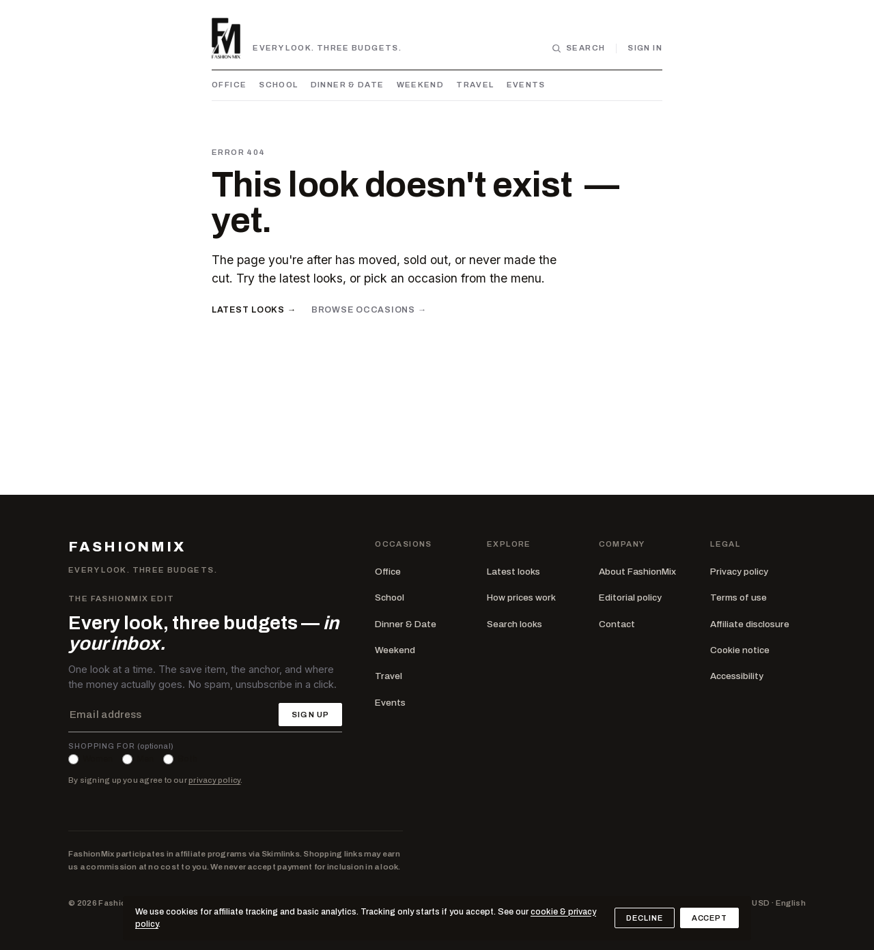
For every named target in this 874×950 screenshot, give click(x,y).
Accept (709, 918)
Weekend (421, 85)
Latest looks (513, 571)
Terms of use (738, 597)
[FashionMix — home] (226, 38)
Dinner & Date (347, 85)
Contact (617, 624)
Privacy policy (739, 571)
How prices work (521, 597)
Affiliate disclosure (749, 624)
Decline (644, 918)
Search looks (514, 624)
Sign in (645, 48)
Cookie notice (740, 650)
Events (526, 85)
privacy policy (214, 780)
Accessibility (736, 676)
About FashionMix (637, 571)
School (278, 85)
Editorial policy (630, 597)
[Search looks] (578, 48)
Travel (475, 85)
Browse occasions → (369, 310)
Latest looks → (254, 310)
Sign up (310, 714)
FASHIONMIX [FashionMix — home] (127, 547)
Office (229, 85)
